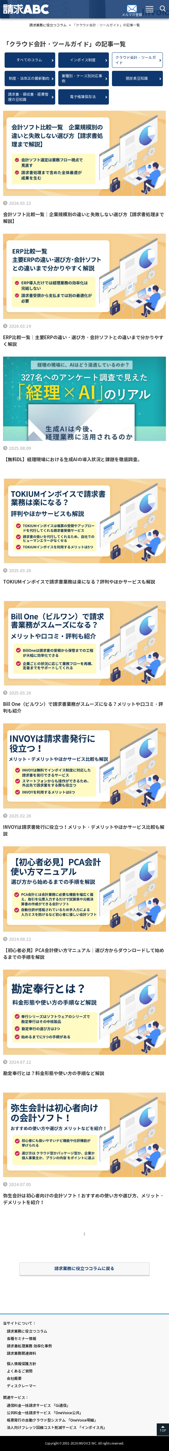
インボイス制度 (83, 60)
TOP (163, 1431)
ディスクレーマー (21, 1386)
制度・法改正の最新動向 (29, 78)
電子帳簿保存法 (83, 96)
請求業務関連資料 (21, 1353)
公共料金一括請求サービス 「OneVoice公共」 (45, 1413)
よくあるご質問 (20, 1371)
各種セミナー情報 (21, 1338)
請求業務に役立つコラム (27, 1331)
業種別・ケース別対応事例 (82, 78)
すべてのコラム (29, 60)
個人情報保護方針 (21, 1363)
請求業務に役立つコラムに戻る (84, 1268)
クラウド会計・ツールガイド (135, 60)
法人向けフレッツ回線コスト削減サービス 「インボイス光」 (57, 1427)
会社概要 (14, 1378)
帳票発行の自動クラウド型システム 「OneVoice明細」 (52, 1420)
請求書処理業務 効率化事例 (29, 1346)
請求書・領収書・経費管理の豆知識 (28, 97)
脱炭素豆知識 (137, 78)
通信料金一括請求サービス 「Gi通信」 (38, 1405)
